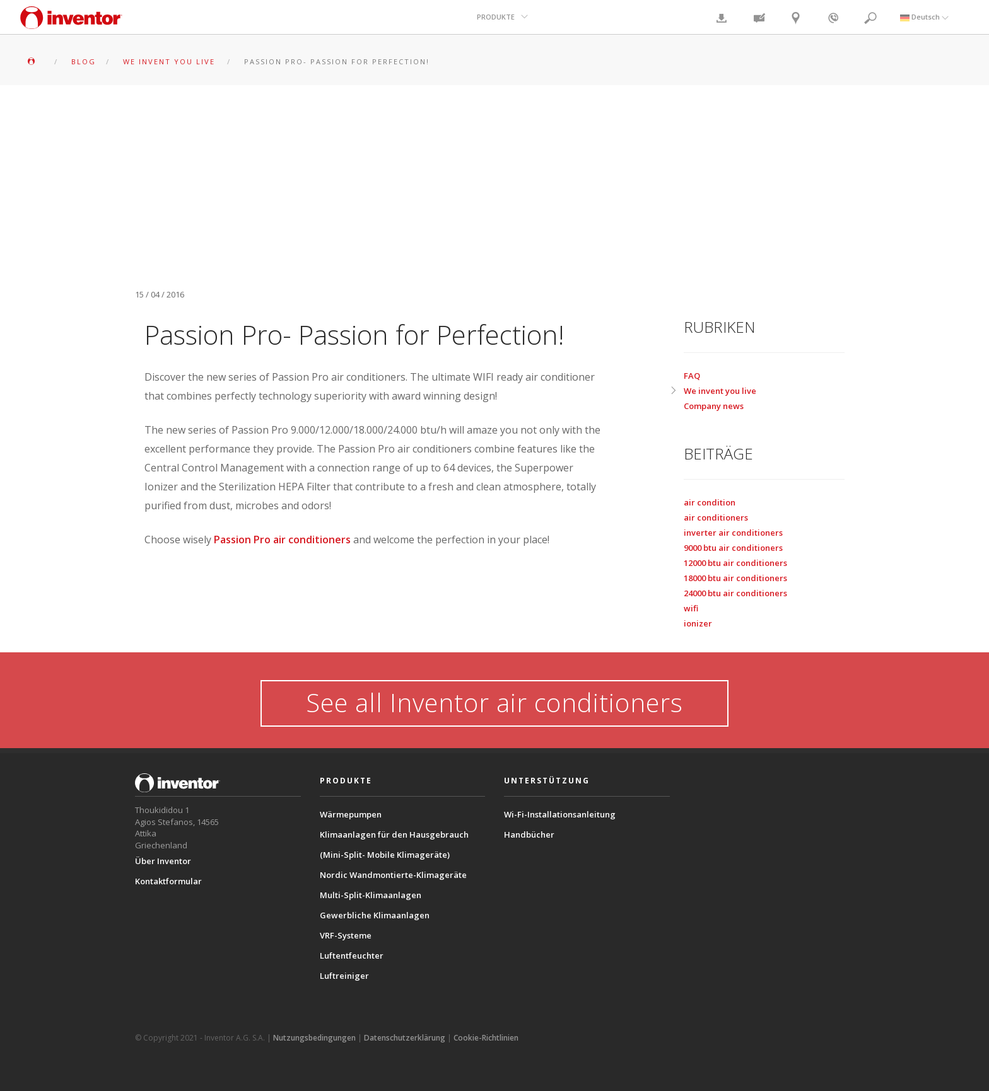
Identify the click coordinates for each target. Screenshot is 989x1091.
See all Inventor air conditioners (494, 702)
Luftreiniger (344, 975)
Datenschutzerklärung (404, 1037)
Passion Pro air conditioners (282, 539)
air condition (709, 502)
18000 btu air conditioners (735, 578)
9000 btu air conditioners (733, 547)
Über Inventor (163, 861)
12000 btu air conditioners (735, 563)
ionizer (698, 623)
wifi (691, 608)
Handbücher (529, 834)
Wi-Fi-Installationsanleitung (560, 814)
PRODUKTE (496, 16)
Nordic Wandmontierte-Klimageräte (393, 874)
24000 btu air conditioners (735, 593)
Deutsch (924, 16)
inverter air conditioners (733, 532)
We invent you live (720, 390)
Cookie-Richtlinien (486, 1037)
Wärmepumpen (351, 814)
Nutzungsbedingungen (314, 1037)
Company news (714, 406)
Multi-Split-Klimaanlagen (370, 895)
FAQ (692, 375)
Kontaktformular (168, 881)
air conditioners (716, 517)
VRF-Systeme (346, 935)
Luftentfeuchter (351, 955)
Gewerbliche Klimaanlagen (375, 915)
